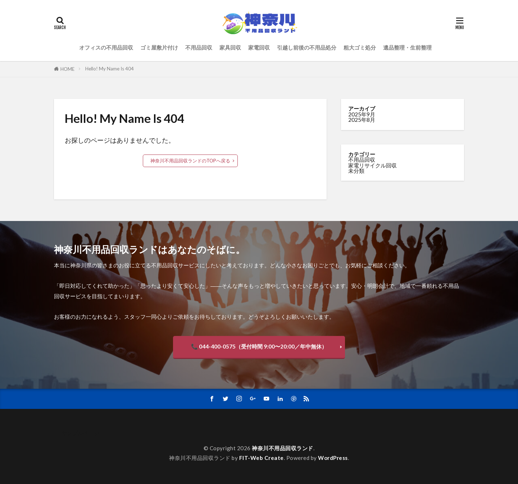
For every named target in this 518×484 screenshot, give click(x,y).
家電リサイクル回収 (372, 165)
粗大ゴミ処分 (360, 47)
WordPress (333, 458)
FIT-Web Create (261, 458)
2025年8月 (361, 119)
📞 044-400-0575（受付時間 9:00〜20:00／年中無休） (259, 346)
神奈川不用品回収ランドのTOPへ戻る (190, 160)
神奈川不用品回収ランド (282, 448)
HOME (67, 69)
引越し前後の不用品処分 (306, 47)
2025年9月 (361, 114)
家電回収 (259, 47)
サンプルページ (80, 433)
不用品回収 (198, 47)
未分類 (356, 170)
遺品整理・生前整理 (407, 47)
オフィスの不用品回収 (106, 47)
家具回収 (230, 47)
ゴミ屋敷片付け (159, 47)
